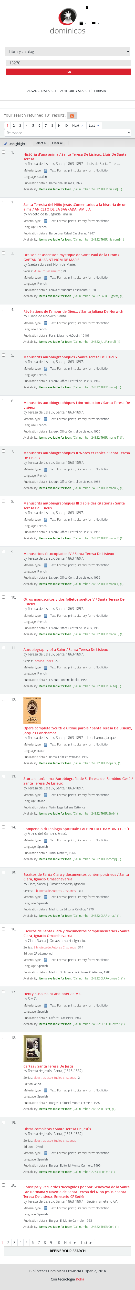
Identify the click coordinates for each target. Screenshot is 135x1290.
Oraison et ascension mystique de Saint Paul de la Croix (71, 257)
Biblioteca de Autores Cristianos (54, 891)
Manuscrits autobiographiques (70, 357)
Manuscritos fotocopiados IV (68, 553)
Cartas (48, 1066)
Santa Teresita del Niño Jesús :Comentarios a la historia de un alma (74, 207)
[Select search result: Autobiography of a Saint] (3, 647)
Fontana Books (43, 661)
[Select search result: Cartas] (3, 1037)
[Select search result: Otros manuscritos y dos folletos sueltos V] (3, 597)
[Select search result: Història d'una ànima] (3, 152)
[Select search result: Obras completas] (3, 1122)
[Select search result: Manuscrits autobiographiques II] (3, 451)
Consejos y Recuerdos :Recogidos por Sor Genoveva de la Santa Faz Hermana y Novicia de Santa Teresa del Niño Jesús (76, 1192)
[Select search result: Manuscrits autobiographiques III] (3, 501)
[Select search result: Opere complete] (3, 699)
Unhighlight (14, 143)
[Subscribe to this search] (72, 115)
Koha (80, 1279)
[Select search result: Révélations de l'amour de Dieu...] (3, 309)
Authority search (75, 91)
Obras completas (57, 1129)
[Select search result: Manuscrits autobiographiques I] (3, 400)
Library (100, 91)
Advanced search (41, 91)
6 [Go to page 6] (39, 125)
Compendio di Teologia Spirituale (76, 828)
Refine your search (67, 1251)
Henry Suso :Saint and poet (53, 993)
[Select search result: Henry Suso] (3, 991)
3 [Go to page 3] (20, 125)
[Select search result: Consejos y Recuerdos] (3, 1185)
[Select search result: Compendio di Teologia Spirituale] (3, 826)
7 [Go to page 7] (46, 125)
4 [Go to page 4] (27, 125)
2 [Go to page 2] (14, 125)
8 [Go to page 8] (52, 125)
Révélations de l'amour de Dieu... (73, 311)
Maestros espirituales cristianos (54, 1078)
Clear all (57, 143)
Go (68, 72)
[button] (83, 23)
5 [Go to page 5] (33, 125)
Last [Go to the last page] (94, 125)
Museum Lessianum (46, 271)
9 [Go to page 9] (59, 125)
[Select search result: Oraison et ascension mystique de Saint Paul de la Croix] (3, 252)
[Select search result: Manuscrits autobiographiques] (3, 355)
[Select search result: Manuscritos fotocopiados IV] (3, 551)
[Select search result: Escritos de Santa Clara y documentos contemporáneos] (3, 872)
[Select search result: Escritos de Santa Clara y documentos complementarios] (3, 928)
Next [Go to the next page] (78, 125)
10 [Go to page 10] (66, 125)
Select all (41, 143)
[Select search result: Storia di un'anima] (3, 776)
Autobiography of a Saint (65, 649)
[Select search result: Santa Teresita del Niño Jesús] (3, 202)
